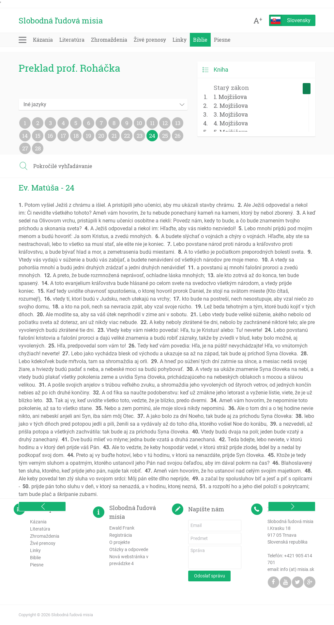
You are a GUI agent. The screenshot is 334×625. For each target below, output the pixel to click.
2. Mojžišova (231, 105)
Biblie (200, 39)
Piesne (222, 39)
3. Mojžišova (231, 114)
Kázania (43, 39)
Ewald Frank (121, 528)
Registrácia (120, 535)
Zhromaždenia (109, 39)
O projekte (119, 542)
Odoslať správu (209, 575)
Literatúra (71, 39)
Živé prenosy (150, 39)
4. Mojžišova (231, 123)
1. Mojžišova (230, 97)
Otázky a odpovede (128, 549)
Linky (180, 39)
